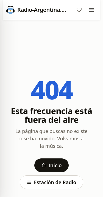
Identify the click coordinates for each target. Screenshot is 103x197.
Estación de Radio (51, 182)
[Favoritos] (79, 10)
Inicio (51, 165)
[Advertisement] (51, 40)
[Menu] (91, 9)
